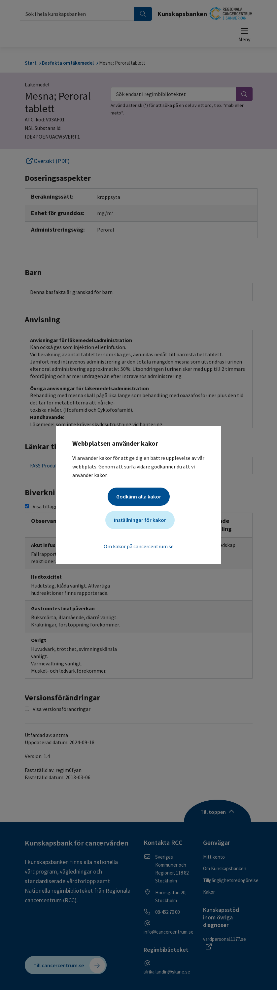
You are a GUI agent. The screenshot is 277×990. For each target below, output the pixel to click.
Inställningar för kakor (140, 520)
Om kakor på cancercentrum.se (139, 546)
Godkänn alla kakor (138, 496)
